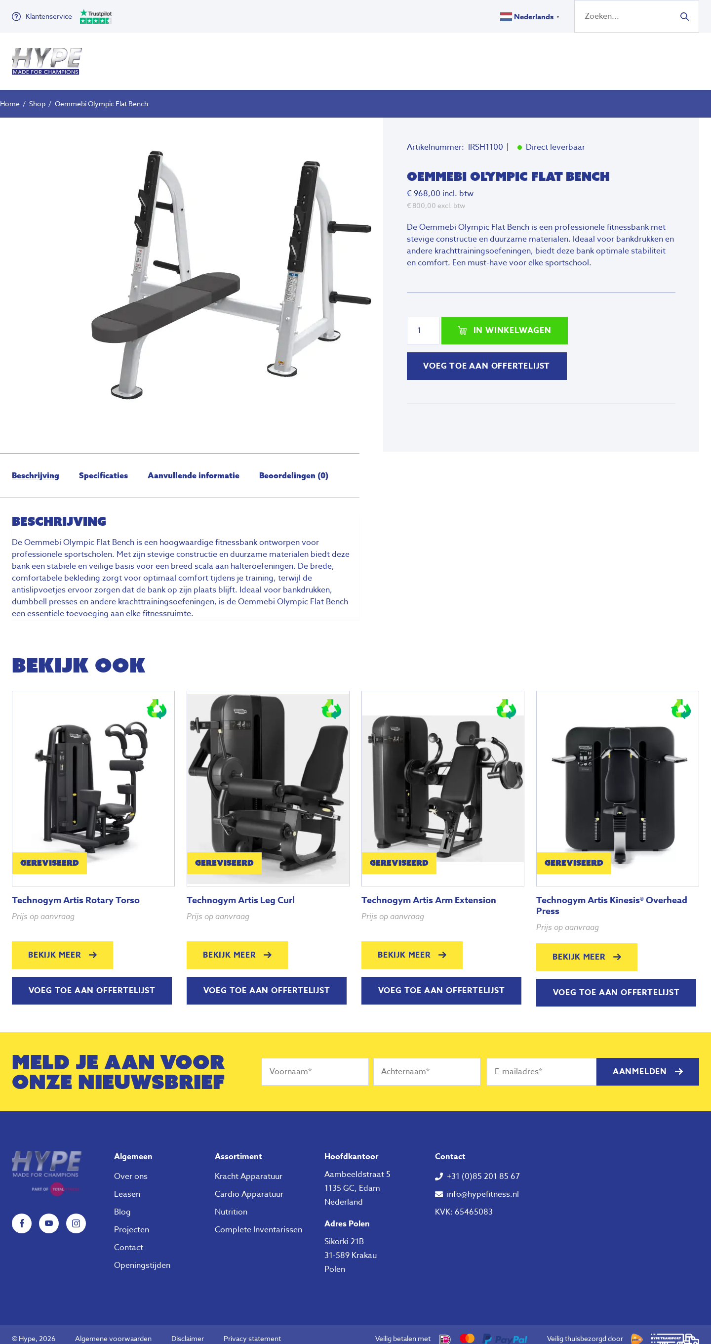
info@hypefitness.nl (483, 1185)
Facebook (22, 1214)
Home (10, 94)
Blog (122, 1203)
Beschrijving (35, 466)
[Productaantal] (423, 322)
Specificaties (103, 466)
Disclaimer (187, 1329)
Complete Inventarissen (258, 1221)
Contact (128, 1239)
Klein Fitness (342, 57)
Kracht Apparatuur (248, 1168)
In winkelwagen (513, 322)
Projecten (131, 1221)
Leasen (127, 1185)
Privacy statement (252, 1329)
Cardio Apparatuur (249, 1185)
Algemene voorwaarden (113, 1329)
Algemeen (133, 1148)
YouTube (49, 1214)
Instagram (76, 1214)
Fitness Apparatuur (241, 57)
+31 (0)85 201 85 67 (483, 1168)
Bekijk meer (54, 946)
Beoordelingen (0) (293, 466)
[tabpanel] (234, 269)
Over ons (481, 57)
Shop (37, 94)
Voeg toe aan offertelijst (486, 357)
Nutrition (422, 57)
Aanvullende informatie (193, 466)
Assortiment (238, 1148)
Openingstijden (142, 1256)
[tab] (35, 467)
